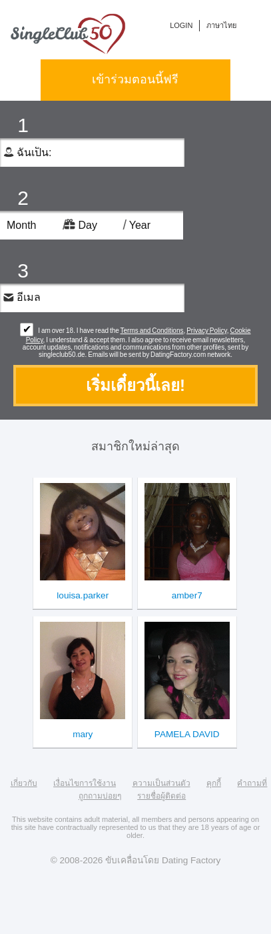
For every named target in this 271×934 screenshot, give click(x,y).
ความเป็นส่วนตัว (161, 783)
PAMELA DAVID (187, 734)
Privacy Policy (206, 330)
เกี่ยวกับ (24, 783)
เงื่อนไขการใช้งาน (84, 783)
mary (83, 734)
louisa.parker (83, 595)
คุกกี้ (213, 783)
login (181, 25)
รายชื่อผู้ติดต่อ (161, 796)
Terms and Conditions (152, 330)
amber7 (187, 595)
